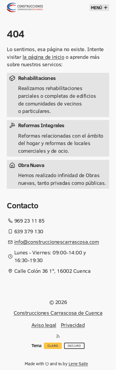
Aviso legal (43, 325)
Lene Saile (78, 363)
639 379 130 (28, 231)
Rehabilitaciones (36, 78)
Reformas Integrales (41, 125)
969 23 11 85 (29, 220)
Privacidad (73, 325)
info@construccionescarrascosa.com (56, 241)
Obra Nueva (31, 165)
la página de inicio (43, 57)
